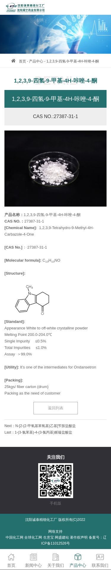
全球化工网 (33, 537)
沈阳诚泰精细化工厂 (41, 520)
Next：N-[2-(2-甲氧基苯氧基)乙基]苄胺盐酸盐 (40, 426)
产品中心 (36, 61)
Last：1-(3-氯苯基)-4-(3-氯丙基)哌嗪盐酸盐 (38, 432)
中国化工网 (14, 537)
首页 (22, 61)
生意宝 (48, 537)
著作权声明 (79, 537)
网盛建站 (62, 537)
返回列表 (55, 408)
